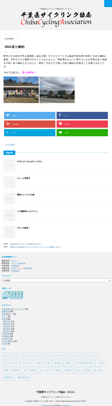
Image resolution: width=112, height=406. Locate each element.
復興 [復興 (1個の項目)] (6, 370)
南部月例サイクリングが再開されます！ (26, 244)
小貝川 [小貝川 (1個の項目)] (100, 363)
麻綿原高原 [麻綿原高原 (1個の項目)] (23, 378)
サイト (14, 261)
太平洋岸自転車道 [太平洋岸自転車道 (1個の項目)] (83, 363)
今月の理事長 (10, 145)
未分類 (4, 344)
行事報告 (5, 336)
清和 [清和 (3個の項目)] (33, 370)
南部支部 (6, 329)
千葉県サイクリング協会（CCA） (56, 392)
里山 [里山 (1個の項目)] (78, 370)
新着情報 (5, 312)
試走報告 (5, 339)
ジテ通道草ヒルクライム (27, 211)
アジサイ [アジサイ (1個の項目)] (16, 356)
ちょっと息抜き (23, 178)
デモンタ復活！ (23, 228)
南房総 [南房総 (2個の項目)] (57, 363)
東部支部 (6, 321)
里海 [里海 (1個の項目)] (87, 370)
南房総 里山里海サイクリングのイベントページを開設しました (35, 247)
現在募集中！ (7, 314)
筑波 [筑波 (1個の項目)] (58, 370)
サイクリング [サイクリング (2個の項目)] (32, 356)
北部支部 (6, 331)
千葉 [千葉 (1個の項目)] (47, 363)
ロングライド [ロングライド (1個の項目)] (11, 363)
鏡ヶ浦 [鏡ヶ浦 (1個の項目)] (97, 370)
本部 (4, 319)
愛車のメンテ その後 (25, 195)
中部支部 (6, 326)
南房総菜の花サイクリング (13, 309)
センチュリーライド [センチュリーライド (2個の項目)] (54, 356)
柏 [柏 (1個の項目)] (25, 370)
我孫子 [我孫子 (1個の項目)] (16, 370)
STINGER (83, 401)
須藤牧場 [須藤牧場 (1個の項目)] (8, 378)
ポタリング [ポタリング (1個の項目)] (91, 356)
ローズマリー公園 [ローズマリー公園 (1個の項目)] (31, 363)
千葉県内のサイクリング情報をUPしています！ (56, 397)
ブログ (14, 268)
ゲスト (4, 316)
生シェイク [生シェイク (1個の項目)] (45, 370)
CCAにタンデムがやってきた (29, 161)
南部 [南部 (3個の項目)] (67, 363)
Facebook (21, 263)
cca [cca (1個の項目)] (5, 356)
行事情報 (5, 334)
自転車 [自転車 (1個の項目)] (68, 370)
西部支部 (6, 324)
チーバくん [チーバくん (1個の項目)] (75, 356)
